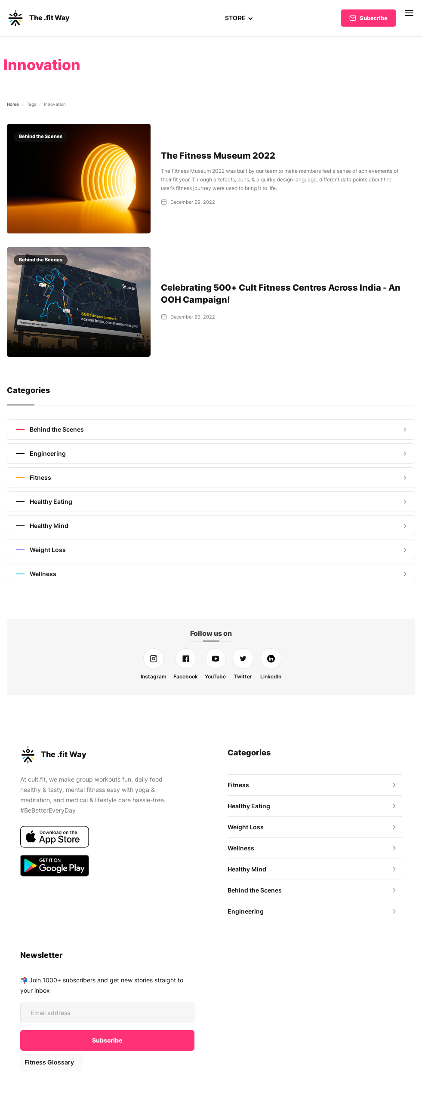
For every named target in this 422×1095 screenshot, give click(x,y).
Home (13, 104)
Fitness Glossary (49, 1062)
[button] (239, 18)
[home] (38, 18)
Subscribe (374, 18)
